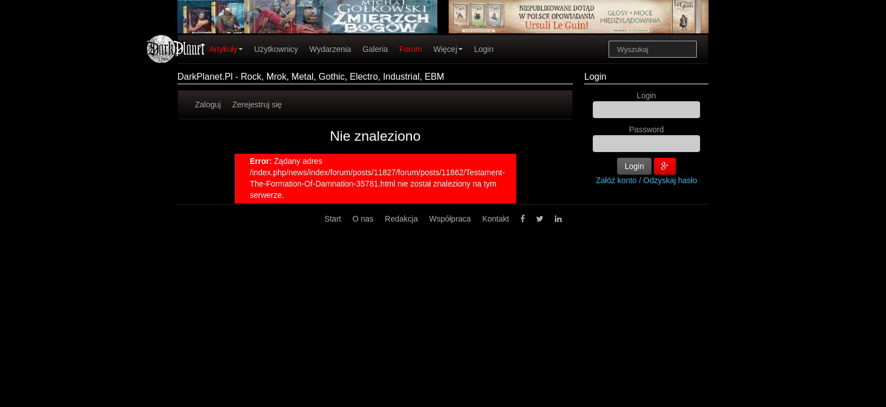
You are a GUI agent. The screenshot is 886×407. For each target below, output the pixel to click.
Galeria (375, 49)
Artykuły (226, 49)
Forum (410, 49)
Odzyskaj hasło (670, 180)
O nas (363, 218)
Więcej (448, 49)
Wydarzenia (330, 49)
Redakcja (401, 218)
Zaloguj (208, 104)
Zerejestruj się (257, 104)
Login (483, 49)
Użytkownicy (276, 49)
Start (332, 218)
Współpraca (450, 218)
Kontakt (495, 218)
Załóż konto (616, 180)
